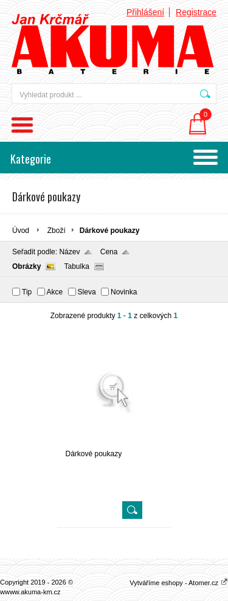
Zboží (56, 230)
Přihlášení (145, 12)
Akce (55, 292)
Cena (109, 252)
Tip (27, 292)
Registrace (196, 12)
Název (69, 252)
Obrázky (26, 266)
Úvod (20, 230)
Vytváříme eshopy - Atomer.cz (179, 582)
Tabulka (76, 266)
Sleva (87, 292)
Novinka (124, 292)
